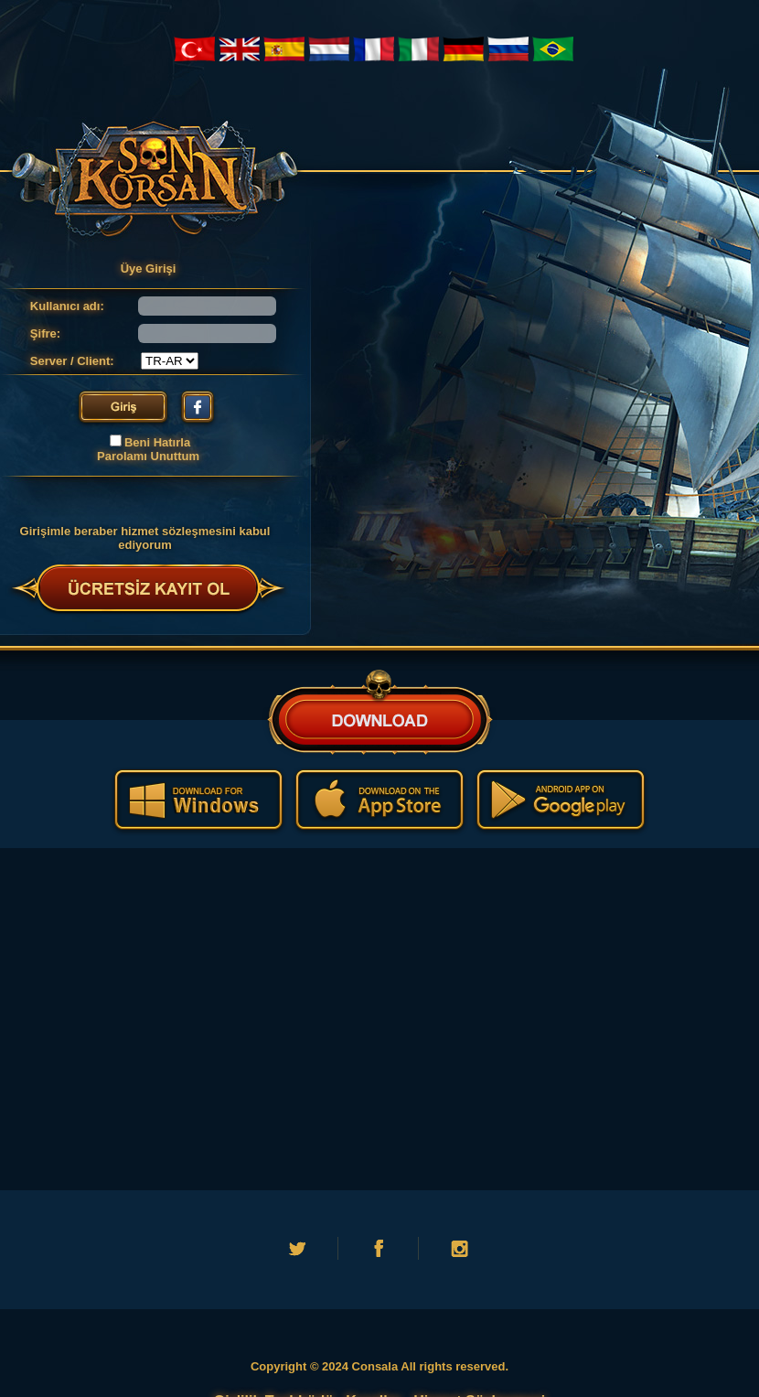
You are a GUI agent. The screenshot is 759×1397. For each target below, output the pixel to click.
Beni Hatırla (157, 442)
